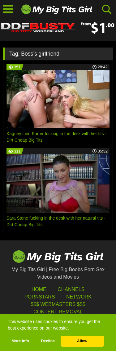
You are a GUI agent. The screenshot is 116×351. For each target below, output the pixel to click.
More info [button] (20, 341)
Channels (71, 289)
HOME (39, 289)
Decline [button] (48, 341)
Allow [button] (82, 341)
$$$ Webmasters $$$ (58, 304)
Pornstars (39, 296)
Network (79, 296)
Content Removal (58, 311)
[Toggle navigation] (8, 9)
